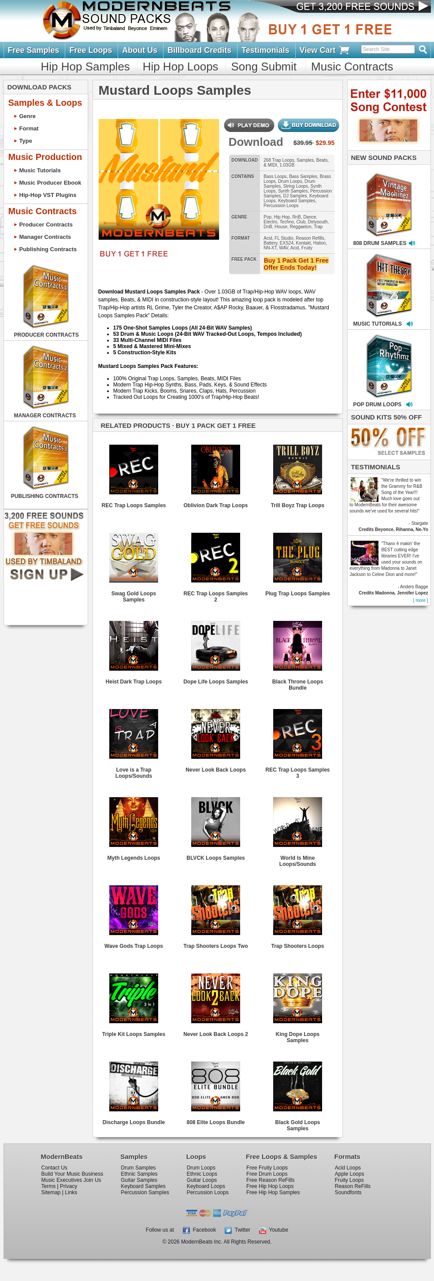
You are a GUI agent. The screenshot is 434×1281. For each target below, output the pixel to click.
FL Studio (283, 238)
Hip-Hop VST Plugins (48, 195)
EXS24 (286, 243)
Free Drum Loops (266, 1174)
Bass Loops (274, 176)
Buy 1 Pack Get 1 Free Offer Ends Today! (295, 264)
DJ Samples (295, 195)
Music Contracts (352, 66)
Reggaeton (301, 226)
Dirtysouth (318, 221)
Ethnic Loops (202, 1174)
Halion (319, 243)
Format (29, 128)
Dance (309, 217)
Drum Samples (138, 1168)
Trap (318, 226)
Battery (270, 243)
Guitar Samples (139, 1180)
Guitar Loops (202, 1180)
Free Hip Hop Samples (273, 1192)
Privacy (68, 1186)
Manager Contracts (45, 237)
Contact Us (54, 1168)
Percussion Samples (145, 1192)
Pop (267, 217)
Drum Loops (290, 181)
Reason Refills (310, 238)
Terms (48, 1186)
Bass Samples (303, 176)
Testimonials (265, 50)
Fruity (306, 247)
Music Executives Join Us (71, 1180)
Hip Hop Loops (181, 66)
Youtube (273, 1230)
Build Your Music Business (72, 1174)
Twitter (237, 1230)
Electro (270, 221)
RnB (296, 217)
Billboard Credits (199, 50)
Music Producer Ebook (50, 182)
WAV (283, 247)
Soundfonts (348, 1192)
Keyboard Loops (206, 1186)
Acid (267, 238)
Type (25, 140)
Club (301, 221)
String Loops (295, 186)
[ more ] (420, 600)
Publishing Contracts (48, 249)
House (280, 226)
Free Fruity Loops (267, 1168)
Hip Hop (282, 217)
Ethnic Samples (139, 1174)
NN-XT (269, 247)
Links (71, 1192)
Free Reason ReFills (270, 1180)
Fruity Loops (349, 1180)
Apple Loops (349, 1174)
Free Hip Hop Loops (269, 1186)
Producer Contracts (46, 224)
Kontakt (303, 243)
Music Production (45, 157)
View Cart (325, 50)
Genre (27, 116)
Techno (287, 221)
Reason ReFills (353, 1186)
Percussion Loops (281, 205)
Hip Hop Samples (85, 66)
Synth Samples (293, 191)
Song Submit (264, 66)
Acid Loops (348, 1168)
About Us (139, 50)
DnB (267, 226)
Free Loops (90, 50)
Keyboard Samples (296, 200)
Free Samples (33, 50)
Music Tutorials (40, 170)
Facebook (199, 1230)
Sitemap (51, 1192)
